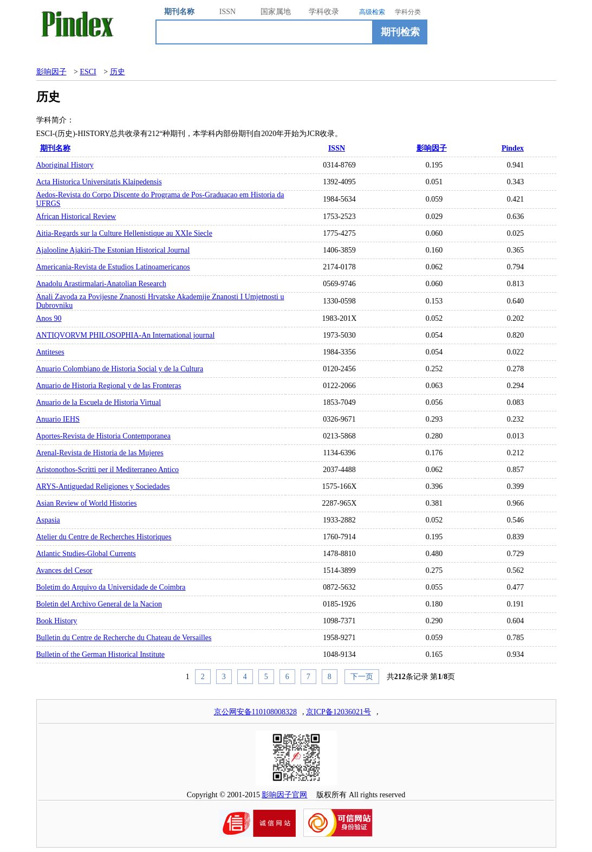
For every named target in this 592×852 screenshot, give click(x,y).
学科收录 (324, 12)
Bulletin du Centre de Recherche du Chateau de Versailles (124, 638)
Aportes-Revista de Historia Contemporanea (103, 436)
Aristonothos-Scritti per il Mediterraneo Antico (107, 470)
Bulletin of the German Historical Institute (100, 654)
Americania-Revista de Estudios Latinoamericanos (113, 267)
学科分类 (408, 12)
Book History (56, 621)
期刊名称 (179, 12)
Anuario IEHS (58, 419)
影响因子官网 (284, 795)
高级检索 (372, 12)
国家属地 (276, 12)
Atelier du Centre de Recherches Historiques (104, 537)
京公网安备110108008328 (255, 712)
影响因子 (51, 72)
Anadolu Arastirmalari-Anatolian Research (101, 284)
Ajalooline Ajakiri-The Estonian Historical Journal (113, 250)
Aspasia (48, 520)
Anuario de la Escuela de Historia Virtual (98, 402)
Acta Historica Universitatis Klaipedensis (99, 182)
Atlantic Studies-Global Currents (86, 554)
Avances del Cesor (64, 570)
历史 (117, 72)
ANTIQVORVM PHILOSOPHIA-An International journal (125, 335)
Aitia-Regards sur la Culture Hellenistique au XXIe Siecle (124, 233)
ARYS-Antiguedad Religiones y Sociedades (103, 486)
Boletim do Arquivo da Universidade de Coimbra (111, 587)
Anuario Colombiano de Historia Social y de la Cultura (120, 369)
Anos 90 (49, 318)
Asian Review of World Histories (86, 503)
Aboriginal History (65, 165)
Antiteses (50, 352)
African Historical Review (76, 216)
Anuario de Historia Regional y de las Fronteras (108, 386)
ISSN (227, 12)
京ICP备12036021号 (338, 712)
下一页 (361, 677)
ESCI (88, 72)
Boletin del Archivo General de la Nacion (99, 604)
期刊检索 (400, 32)
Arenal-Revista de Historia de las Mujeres (100, 453)
